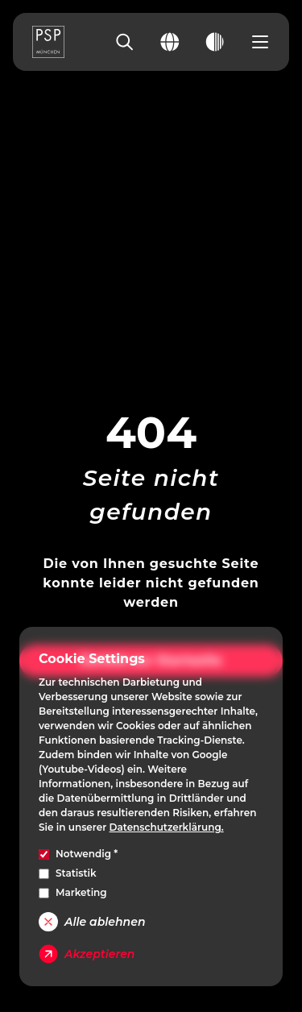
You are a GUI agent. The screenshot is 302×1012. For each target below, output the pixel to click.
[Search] (124, 42)
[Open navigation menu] (260, 42)
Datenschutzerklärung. (167, 827)
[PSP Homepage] (48, 42)
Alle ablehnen (92, 921)
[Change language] (170, 42)
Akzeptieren (86, 954)
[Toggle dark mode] (215, 42)
